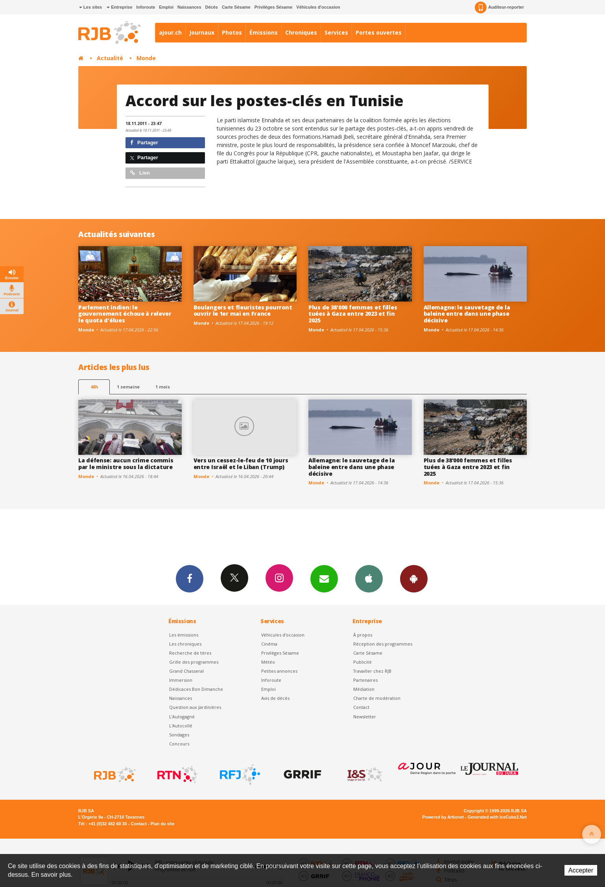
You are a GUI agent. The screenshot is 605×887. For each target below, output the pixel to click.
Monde (146, 58)
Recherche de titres (190, 652)
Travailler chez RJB (372, 671)
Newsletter (364, 716)
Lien (140, 173)
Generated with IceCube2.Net (497, 817)
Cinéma (269, 643)
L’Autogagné (182, 716)
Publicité (362, 661)
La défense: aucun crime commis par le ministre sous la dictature (125, 463)
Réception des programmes (382, 643)
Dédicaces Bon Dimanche (196, 689)
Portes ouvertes (379, 32)
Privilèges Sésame (274, 7)
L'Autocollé (180, 725)
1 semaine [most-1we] (128, 387)
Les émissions (183, 634)
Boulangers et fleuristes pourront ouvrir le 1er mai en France (243, 311)
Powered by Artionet (443, 817)
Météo (268, 661)
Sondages (179, 734)
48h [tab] (94, 387)
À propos (362, 634)
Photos (232, 32)
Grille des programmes (193, 661)
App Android (414, 578)
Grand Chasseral (186, 671)
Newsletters (324, 578)
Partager (144, 142)
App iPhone (369, 578)
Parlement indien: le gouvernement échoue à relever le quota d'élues (125, 314)
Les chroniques (185, 643)
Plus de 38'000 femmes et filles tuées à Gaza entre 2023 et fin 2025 (352, 314)
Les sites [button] (90, 7)
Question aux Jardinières (195, 707)
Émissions (263, 32)
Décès (211, 7)
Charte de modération (376, 698)
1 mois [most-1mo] (162, 387)
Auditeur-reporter (499, 7)
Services (336, 32)
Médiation (363, 689)
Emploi (166, 7)
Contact (361, 707)
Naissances (189, 7)
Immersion (180, 680)
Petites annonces (279, 671)
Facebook (189, 578)
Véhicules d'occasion (318, 7)
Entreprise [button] (119, 7)
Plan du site (162, 823)
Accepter (580, 870)
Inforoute (145, 7)
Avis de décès (275, 698)
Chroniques (301, 32)
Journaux (201, 32)
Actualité (110, 58)
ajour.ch (170, 32)
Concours (179, 743)
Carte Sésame (236, 7)
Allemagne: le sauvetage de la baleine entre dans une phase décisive (467, 314)
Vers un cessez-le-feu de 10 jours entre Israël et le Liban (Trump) (241, 463)
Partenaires (365, 680)
